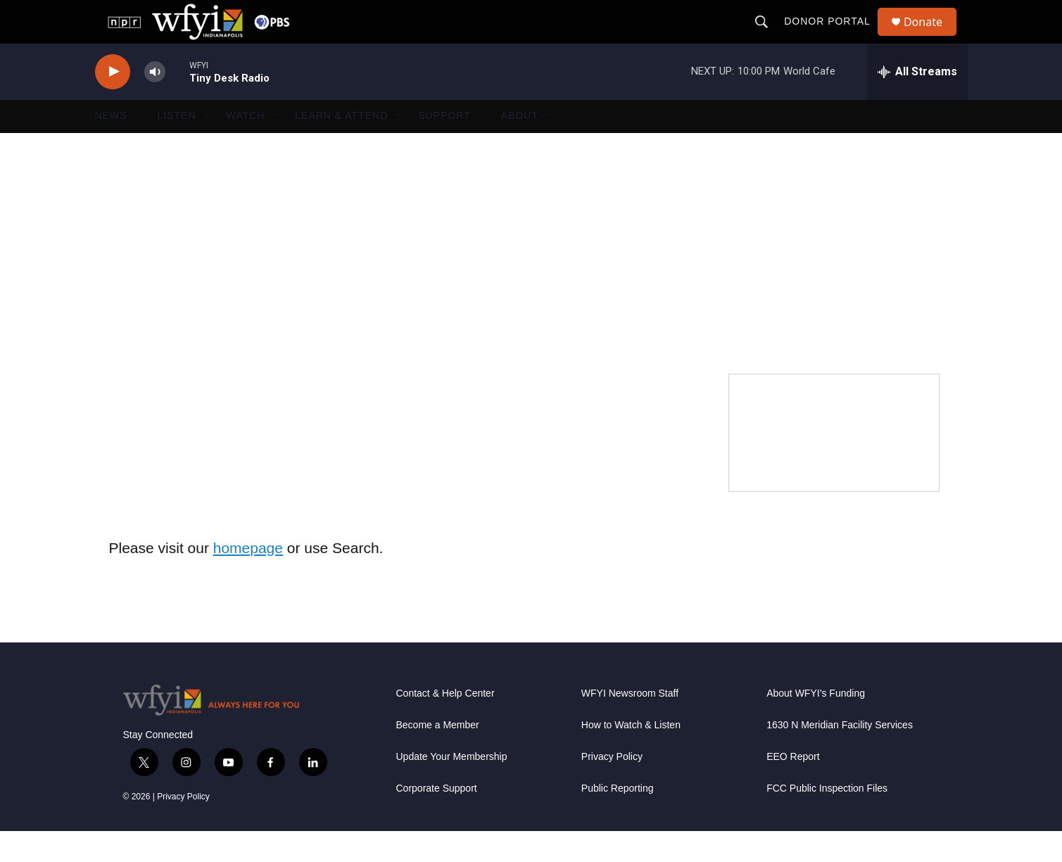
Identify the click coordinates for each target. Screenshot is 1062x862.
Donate (932, 37)
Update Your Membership (451, 787)
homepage (248, 578)
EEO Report (792, 787)
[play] (112, 102)
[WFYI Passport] (834, 463)
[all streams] (917, 102)
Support (444, 146)
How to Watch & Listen (631, 756)
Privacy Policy (183, 827)
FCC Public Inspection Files (826, 819)
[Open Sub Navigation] (138, 146)
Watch (246, 146)
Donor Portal (833, 36)
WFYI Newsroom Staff (629, 724)
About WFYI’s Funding (815, 724)
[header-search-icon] (767, 36)
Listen (177, 146)
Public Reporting (617, 819)
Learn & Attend (341, 146)
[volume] (155, 102)
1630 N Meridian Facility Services (839, 756)
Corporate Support (436, 819)
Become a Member (437, 756)
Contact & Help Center (445, 724)
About (519, 146)
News (111, 146)
